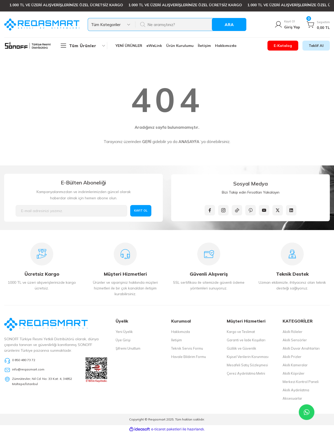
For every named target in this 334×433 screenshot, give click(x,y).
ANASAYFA (188, 141)
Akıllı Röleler (292, 332)
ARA (229, 24)
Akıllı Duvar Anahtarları (301, 348)
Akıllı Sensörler (295, 340)
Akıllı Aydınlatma (296, 390)
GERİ (146, 141)
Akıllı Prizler (292, 357)
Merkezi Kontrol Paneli (301, 382)
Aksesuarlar (292, 398)
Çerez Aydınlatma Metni (246, 373)
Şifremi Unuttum (128, 348)
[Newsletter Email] (71, 211)
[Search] (190, 24)
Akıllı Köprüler (294, 373)
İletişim (176, 340)
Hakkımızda (180, 332)
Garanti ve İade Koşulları (246, 340)
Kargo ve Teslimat (241, 332)
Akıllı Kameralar (295, 365)
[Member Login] (287, 24)
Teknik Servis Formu (187, 348)
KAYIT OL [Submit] (141, 211)
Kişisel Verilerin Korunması (248, 357)
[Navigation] (83, 45)
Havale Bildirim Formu (188, 357)
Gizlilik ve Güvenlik (241, 348)
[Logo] (41, 24)
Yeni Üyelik (124, 332)
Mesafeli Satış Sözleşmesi (247, 365)
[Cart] (318, 24)
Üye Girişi (123, 340)
